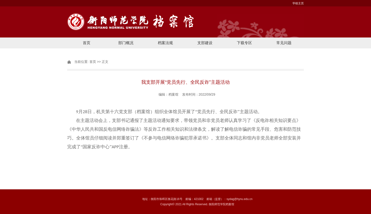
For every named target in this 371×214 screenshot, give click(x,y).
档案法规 (165, 43)
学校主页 (298, 3)
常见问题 (284, 43)
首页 (86, 43)
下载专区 (244, 43)
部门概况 (125, 43)
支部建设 (204, 43)
